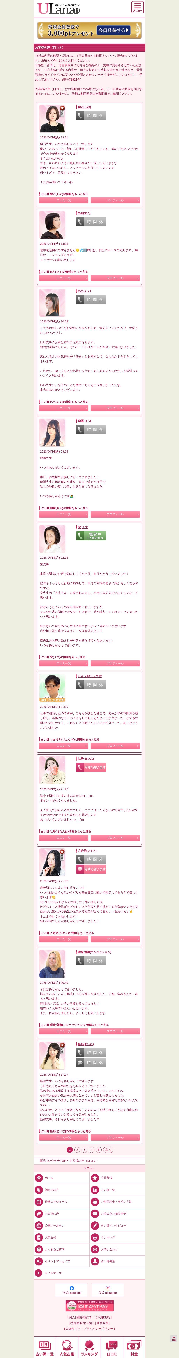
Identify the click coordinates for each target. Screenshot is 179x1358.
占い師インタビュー (108, 1225)
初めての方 (46, 1189)
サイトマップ (48, 1273)
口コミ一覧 (64, 200)
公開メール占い (49, 1225)
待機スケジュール (50, 1201)
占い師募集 (102, 1261)
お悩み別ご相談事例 (108, 1213)
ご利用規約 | (103, 1317)
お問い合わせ (104, 1249)
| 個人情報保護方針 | (80, 1317)
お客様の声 (46, 1213)
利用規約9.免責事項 (94, 93)
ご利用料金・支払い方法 (111, 1201)
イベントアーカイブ (52, 1261)
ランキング (102, 1237)
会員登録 (101, 1177)
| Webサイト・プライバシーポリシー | (89, 1328)
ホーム (43, 1177)
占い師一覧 (102, 1189)
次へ (108, 1149)
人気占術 (45, 1237)
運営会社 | (103, 1323)
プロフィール (115, 200)
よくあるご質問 (49, 1249)
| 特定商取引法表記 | (82, 1323)
